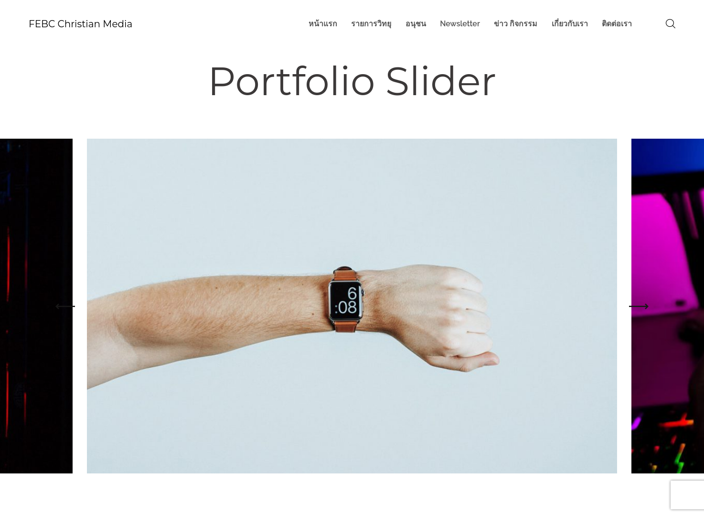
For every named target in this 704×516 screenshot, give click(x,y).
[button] (65, 306)
